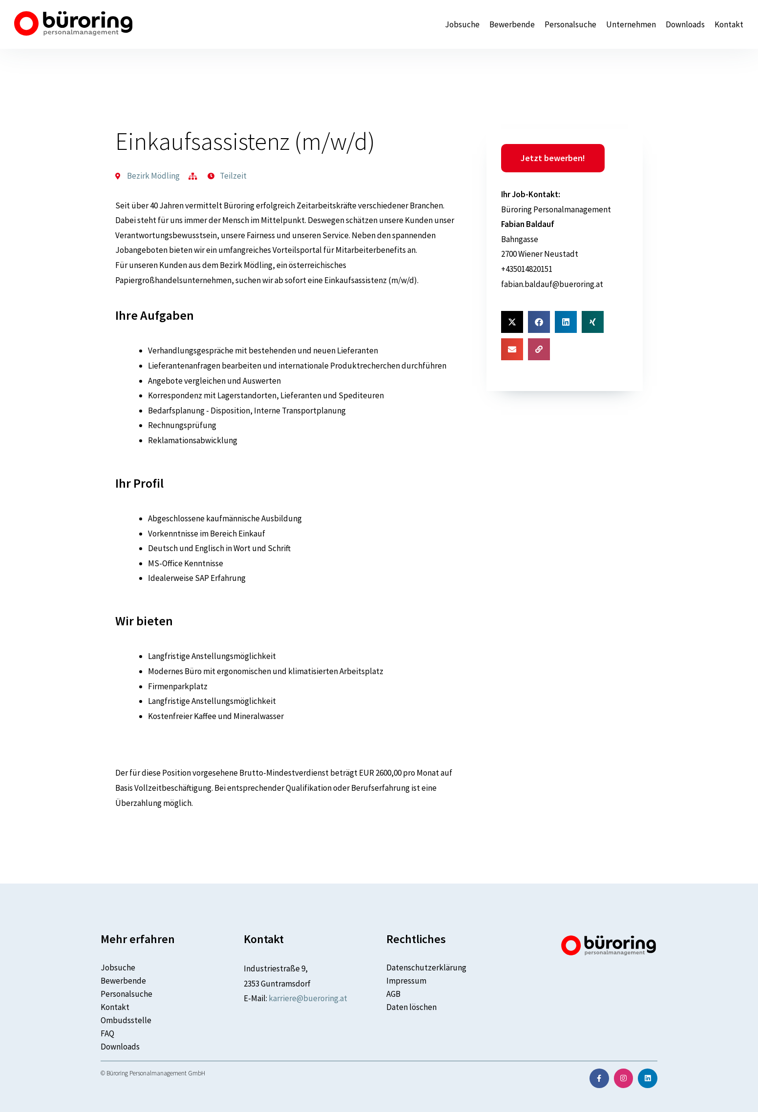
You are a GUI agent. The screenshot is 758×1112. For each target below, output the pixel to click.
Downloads (685, 25)
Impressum (406, 980)
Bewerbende (512, 25)
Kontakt (729, 25)
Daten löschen (411, 1007)
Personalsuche (570, 25)
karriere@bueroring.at (308, 998)
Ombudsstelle (126, 1020)
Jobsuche (462, 25)
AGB (393, 993)
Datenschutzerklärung (426, 967)
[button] (512, 322)
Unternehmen (631, 25)
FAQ (107, 1033)
